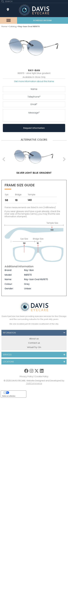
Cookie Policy (41, 376)
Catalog (13, 26)
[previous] (3, 159)
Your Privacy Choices (16, 392)
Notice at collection (8, 396)
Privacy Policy (26, 376)
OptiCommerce (34, 383)
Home (4, 26)
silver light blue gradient (34, 172)
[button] (42, 20)
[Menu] (8, 20)
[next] (64, 159)
